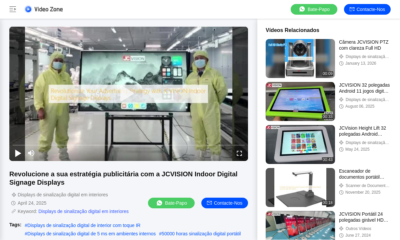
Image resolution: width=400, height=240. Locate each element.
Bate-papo (314, 9)
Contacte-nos (367, 9)
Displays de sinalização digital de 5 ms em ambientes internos (91, 233)
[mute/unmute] (31, 153)
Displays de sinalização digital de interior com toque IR (83, 225)
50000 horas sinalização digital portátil (201, 233)
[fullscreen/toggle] (239, 153)
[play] (128, 93)
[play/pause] (18, 153)
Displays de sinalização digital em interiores (83, 211)
